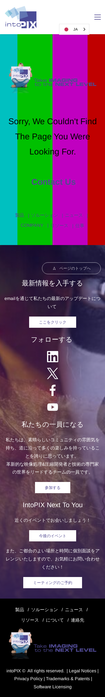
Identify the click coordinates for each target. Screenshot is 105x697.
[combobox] (74, 29)
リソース (59, 225)
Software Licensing (53, 686)
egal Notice (82, 670)
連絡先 (77, 620)
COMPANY (32, 225)
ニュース (74, 215)
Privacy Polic (27, 678)
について (55, 620)
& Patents (79, 678)
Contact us (52, 181)
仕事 (79, 225)
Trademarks (57, 678)
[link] (52, 65)
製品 (19, 215)
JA (70, 29)
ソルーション (44, 215)
